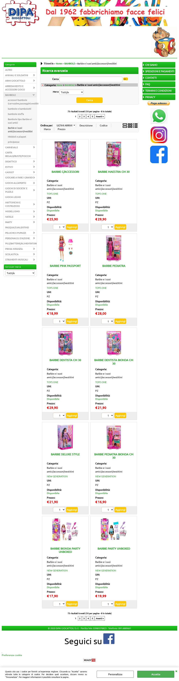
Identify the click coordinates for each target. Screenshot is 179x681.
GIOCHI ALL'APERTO (15, 182)
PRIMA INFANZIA (14, 248)
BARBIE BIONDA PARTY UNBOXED (65, 549)
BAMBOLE (10, 94)
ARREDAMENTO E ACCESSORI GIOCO (15, 87)
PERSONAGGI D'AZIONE (17, 238)
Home (59, 85)
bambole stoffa (16, 113)
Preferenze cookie (12, 655)
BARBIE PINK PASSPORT (65, 265)
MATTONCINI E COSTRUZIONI (12, 204)
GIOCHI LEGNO (13, 196)
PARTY (8, 222)
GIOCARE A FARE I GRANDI (19, 177)
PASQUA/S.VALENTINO (17, 227)
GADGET (9, 172)
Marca (56, 91)
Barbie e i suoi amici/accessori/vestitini (20, 129)
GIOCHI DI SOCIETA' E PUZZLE (16, 190)
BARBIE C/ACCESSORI (65, 171)
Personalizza (115, 674)
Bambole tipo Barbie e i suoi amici (20, 121)
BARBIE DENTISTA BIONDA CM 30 (113, 361)
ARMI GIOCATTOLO (15, 80)
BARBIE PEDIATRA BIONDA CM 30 (113, 455)
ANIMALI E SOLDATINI (16, 75)
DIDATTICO (11, 161)
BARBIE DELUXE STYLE (65, 454)
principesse (13, 141)
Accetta (155, 674)
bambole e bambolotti (19, 108)
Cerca (55, 78)
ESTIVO (9, 166)
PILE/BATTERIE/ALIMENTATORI (21, 243)
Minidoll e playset (17, 136)
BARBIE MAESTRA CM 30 (114, 171)
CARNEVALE (11, 147)
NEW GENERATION (57, 476)
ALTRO (8, 69)
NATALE (9, 216)
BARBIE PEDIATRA (113, 265)
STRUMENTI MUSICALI (16, 259)
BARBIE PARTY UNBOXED (114, 548)
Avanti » (100, 116)
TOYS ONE (52, 193)
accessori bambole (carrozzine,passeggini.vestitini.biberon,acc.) (22, 101)
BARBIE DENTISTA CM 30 (65, 360)
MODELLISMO (12, 211)
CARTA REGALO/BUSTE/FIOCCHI (18, 154)
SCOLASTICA (12, 254)
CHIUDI (176, 671)
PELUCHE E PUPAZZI (15, 232)
